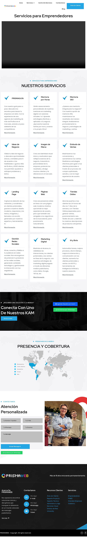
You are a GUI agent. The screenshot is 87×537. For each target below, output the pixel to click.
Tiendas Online (73, 193)
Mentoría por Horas (45, 98)
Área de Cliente (75, 6)
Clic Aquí (33, 496)
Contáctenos (60, 3)
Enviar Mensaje (10, 447)
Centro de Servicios (45, 3)
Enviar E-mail (9, 319)
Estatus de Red (52, 509)
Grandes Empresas (75, 502)
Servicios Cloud (52, 507)
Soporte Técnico (53, 502)
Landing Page (15, 193)
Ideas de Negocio (16, 145)
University (50, 512)
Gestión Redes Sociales (15, 241)
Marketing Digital (45, 240)
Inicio (21, 3)
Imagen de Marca (46, 145)
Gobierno (71, 504)
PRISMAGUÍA (18, 98)
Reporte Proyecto (53, 499)
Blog (63, 9)
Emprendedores (74, 496)
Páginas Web (44, 193)
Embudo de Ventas (75, 145)
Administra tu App (53, 504)
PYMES (70, 499)
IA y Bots (74, 240)
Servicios (31, 3)
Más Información (10, 133)
